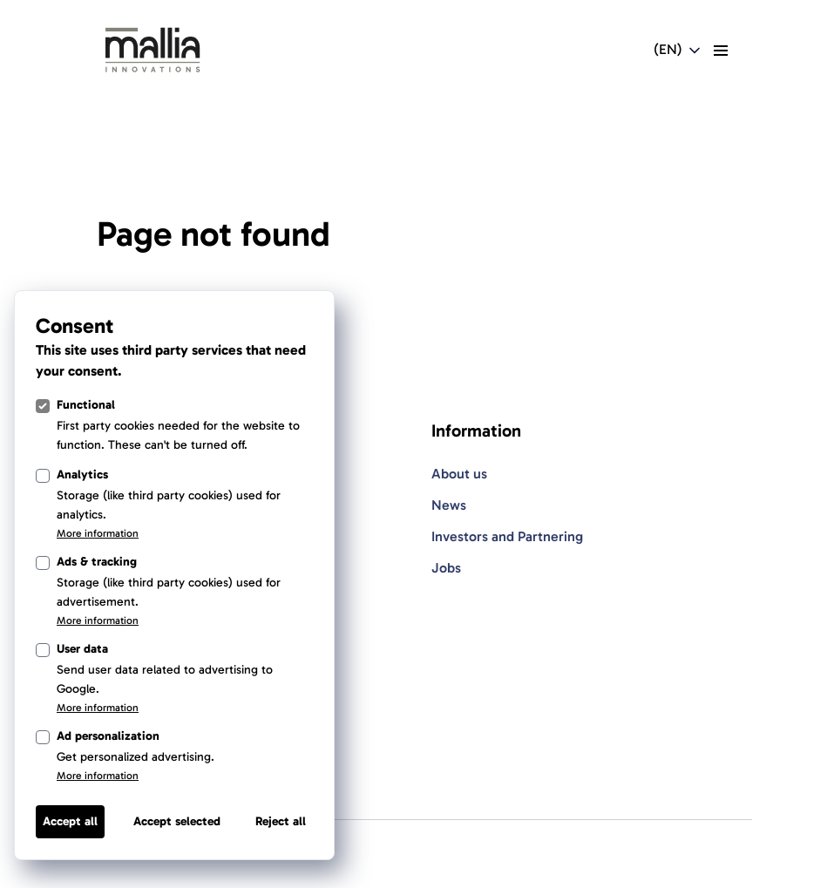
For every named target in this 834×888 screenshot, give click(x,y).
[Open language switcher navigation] (678, 50)
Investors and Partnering (507, 536)
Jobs (446, 567)
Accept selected (176, 821)
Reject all (280, 821)
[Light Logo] (152, 50)
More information (98, 533)
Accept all (70, 821)
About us (459, 473)
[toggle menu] (720, 50)
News (448, 505)
